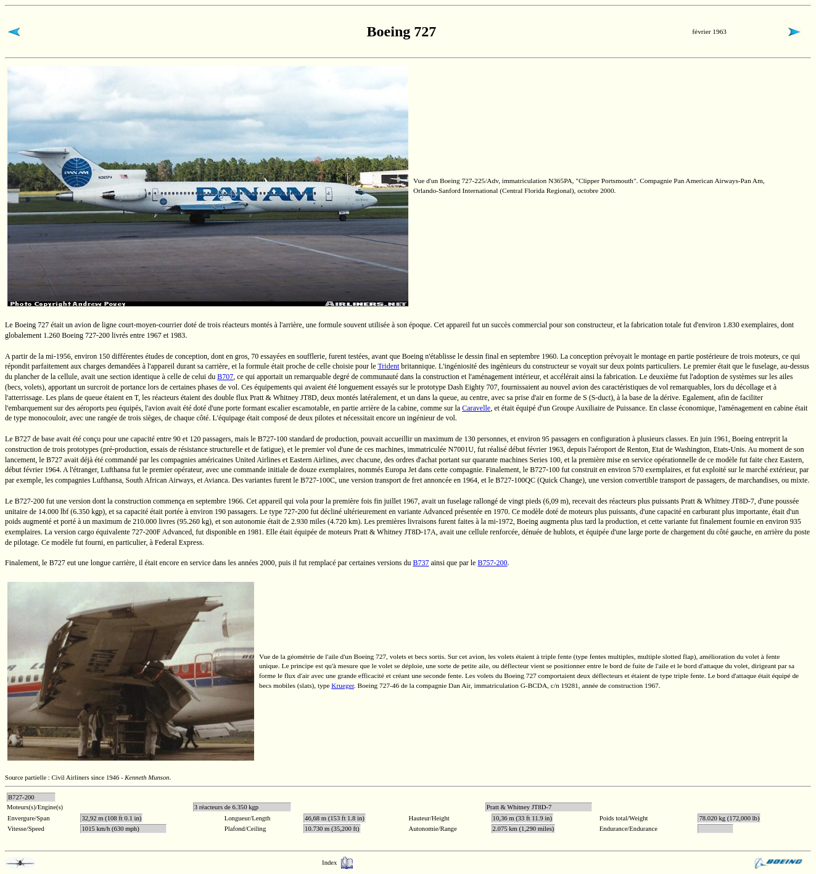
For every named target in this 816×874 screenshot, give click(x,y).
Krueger (342, 685)
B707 (225, 376)
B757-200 (492, 562)
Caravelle (476, 408)
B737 (421, 562)
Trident (388, 366)
